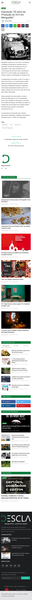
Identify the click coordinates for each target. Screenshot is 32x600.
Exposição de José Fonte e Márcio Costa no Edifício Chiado (20, 554)
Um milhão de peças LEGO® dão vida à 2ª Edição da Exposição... (21, 445)
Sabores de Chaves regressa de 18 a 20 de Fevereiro (21, 351)
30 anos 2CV (18, 124)
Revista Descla (6, 21)
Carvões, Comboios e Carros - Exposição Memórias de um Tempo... (15, 497)
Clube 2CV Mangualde (7, 128)
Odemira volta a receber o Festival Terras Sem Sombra (19, 369)
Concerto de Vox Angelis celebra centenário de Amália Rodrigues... (15, 331)
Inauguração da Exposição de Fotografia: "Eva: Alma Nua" (16, 200)
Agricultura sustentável (18, 461)
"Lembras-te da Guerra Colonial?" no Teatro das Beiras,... (21, 377)
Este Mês (16, 346)
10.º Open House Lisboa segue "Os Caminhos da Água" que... (15, 305)
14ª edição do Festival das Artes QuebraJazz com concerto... (21, 454)
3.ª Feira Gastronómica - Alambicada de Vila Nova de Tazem (19, 360)
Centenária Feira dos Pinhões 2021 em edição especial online (15, 227)
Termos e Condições (21, 590)
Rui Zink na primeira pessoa (16, 145)
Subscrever (25, 578)
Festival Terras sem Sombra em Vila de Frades (21, 539)
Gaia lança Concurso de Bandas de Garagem (21, 386)
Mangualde (5, 124)
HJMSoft (27, 586)
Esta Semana (6, 346)
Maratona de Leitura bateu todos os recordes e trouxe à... (21, 546)
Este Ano (26, 346)
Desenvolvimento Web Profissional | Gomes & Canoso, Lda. (20, 437)
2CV (11, 124)
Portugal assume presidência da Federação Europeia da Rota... (15, 253)
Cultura (3, 8)
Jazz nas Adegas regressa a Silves (12, 279)
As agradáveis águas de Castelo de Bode (16, 139)
